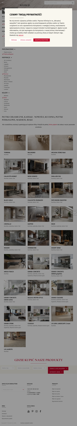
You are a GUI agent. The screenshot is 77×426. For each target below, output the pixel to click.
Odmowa (14, 40)
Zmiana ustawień (25, 40)
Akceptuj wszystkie (41, 40)
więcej (21, 35)
